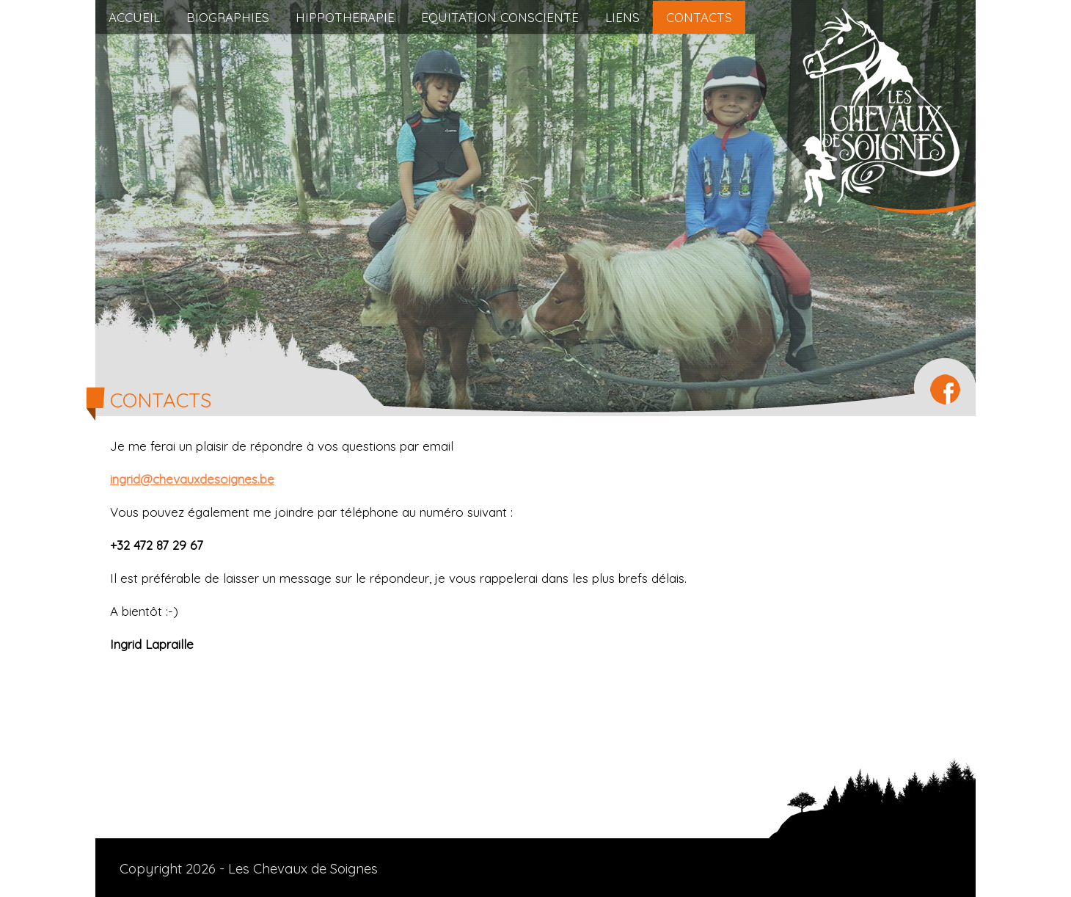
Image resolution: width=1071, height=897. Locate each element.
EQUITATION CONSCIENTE (500, 17)
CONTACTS (699, 17)
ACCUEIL (134, 17)
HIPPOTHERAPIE (345, 17)
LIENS (622, 17)
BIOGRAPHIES (227, 17)
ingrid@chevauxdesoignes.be (192, 479)
